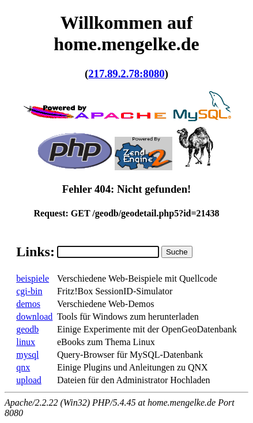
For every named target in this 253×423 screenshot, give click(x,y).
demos (28, 304)
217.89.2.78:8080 (126, 74)
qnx (23, 367)
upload (28, 380)
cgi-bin (29, 291)
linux (25, 342)
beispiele (32, 278)
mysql (27, 355)
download (34, 316)
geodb (27, 329)
